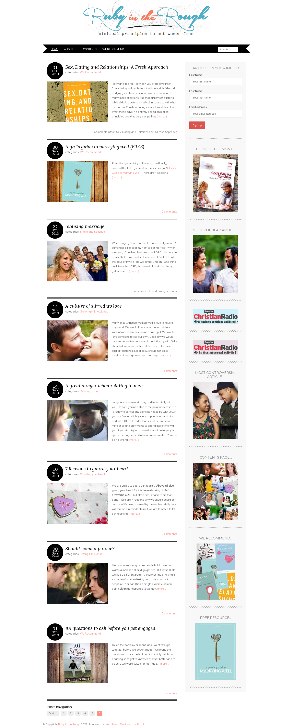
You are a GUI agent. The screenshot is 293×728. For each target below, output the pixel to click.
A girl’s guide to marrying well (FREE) (104, 147)
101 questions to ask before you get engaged (110, 628)
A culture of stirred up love (93, 306)
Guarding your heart (92, 474)
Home (54, 49)
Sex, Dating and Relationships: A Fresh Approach (116, 67)
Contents (90, 49)
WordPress (112, 724)
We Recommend (113, 49)
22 (55, 226)
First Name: (196, 75)
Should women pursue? (90, 548)
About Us (70, 49)
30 (55, 147)
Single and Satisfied (92, 231)
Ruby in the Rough (69, 724)
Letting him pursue (91, 553)
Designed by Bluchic (132, 724)
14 (55, 306)
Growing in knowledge (94, 311)
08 (55, 549)
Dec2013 (55, 72)
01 (55, 67)
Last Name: (196, 91)
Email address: (198, 107)
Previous (53, 713)
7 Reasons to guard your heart (96, 469)
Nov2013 (55, 152)
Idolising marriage (84, 226)
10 (55, 469)
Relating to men (89, 391)
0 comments (169, 211)
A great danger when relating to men (104, 385)
